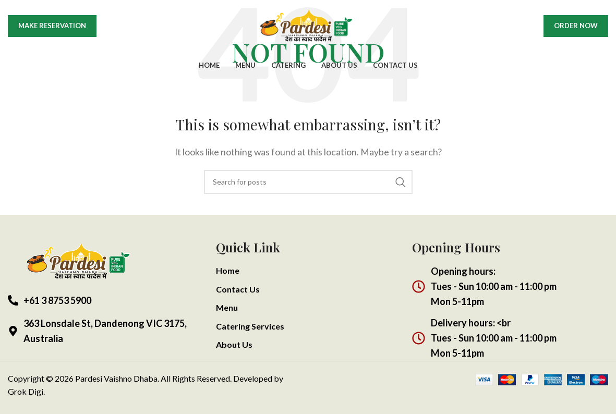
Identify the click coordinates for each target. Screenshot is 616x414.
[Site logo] (308, 26)
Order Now (576, 27)
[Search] (308, 182)
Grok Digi (25, 391)
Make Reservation (52, 27)
